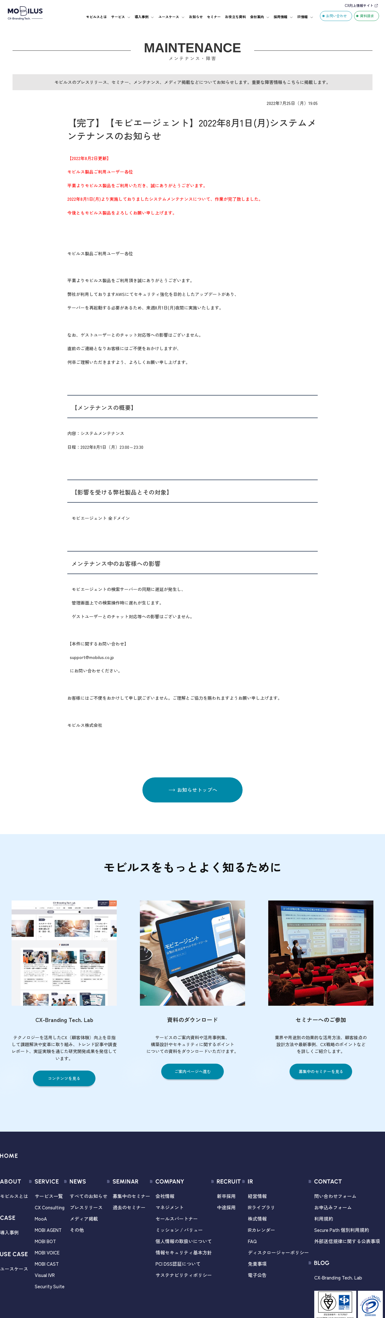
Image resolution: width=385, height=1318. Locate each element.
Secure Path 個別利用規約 (341, 1230)
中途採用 (226, 1207)
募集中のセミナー (131, 1196)
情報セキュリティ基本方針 (184, 1252)
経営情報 (257, 1196)
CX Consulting (49, 1207)
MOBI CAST (47, 1263)
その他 (77, 1230)
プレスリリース (86, 1207)
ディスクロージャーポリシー (278, 1252)
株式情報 (257, 1218)
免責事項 (257, 1263)
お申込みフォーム (333, 1207)
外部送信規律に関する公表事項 (347, 1241)
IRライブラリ (261, 1207)
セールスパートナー (177, 1218)
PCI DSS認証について (178, 1263)
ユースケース (168, 16)
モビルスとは (96, 16)
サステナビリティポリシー (184, 1275)
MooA (41, 1218)
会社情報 (165, 1196)
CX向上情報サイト (359, 5)
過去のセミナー (129, 1207)
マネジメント (170, 1207)
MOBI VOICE (47, 1252)
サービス (118, 16)
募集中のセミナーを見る (321, 1071)
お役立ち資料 (235, 16)
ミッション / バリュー (179, 1230)
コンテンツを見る (64, 1078)
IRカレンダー (261, 1230)
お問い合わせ (336, 15)
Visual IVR (45, 1275)
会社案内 (257, 16)
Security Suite (49, 1286)
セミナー (214, 16)
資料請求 (367, 15)
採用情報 (280, 16)
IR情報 (302, 16)
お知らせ (196, 16)
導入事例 (141, 16)
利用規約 (323, 1218)
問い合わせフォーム (335, 1196)
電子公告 (257, 1275)
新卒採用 (226, 1196)
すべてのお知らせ (88, 1196)
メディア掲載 (84, 1218)
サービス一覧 (49, 1196)
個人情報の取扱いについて (184, 1241)
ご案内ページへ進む (192, 1071)
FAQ (252, 1241)
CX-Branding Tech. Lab (338, 1277)
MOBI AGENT (48, 1230)
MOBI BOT (45, 1241)
